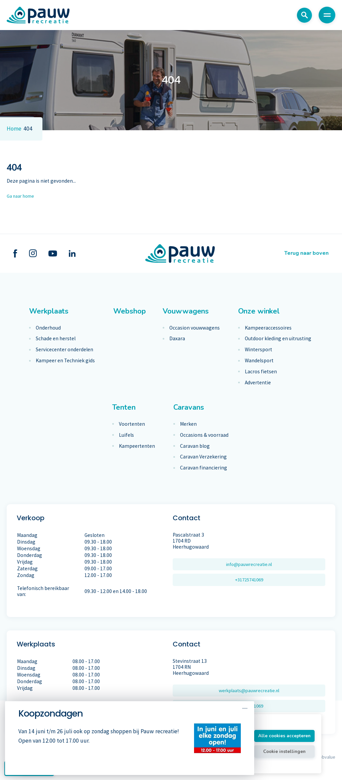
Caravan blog (195, 446)
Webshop (129, 311)
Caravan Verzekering (203, 457)
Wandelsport (259, 361)
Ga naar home (22, 196)
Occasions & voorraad (204, 435)
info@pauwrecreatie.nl (249, 564)
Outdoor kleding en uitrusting (278, 339)
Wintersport (258, 350)
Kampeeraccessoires (268, 328)
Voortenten (132, 424)
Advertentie (258, 383)
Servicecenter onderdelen (64, 350)
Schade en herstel (55, 339)
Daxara (177, 339)
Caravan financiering (203, 468)
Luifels (126, 435)
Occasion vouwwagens (194, 328)
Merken (188, 424)
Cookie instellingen (277, 752)
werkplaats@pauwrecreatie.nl (249, 691)
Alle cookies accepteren (277, 735)
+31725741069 (249, 580)
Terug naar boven (304, 253)
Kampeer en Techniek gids (65, 361)
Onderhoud (48, 328)
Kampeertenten (137, 446)
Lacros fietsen (261, 372)
